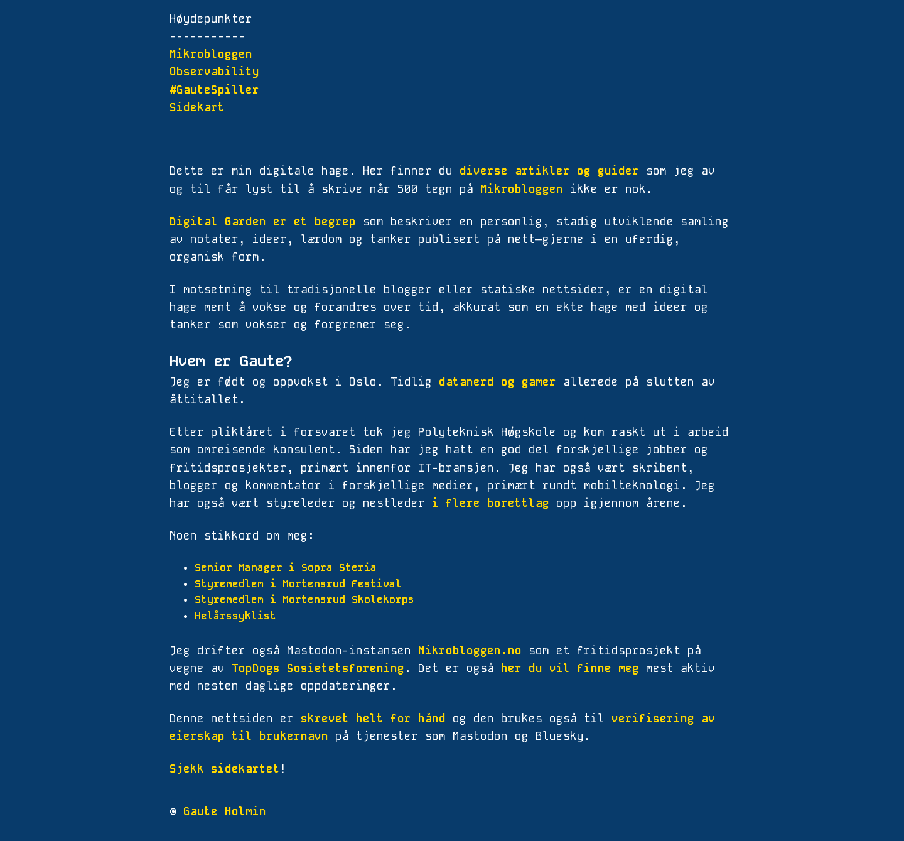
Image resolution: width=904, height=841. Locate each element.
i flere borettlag (490, 503)
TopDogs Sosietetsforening (318, 668)
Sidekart (197, 107)
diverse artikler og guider (549, 171)
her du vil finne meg (570, 668)
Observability (214, 72)
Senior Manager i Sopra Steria (286, 567)
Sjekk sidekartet (225, 769)
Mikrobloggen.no (470, 651)
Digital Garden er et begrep (263, 222)
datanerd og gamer (497, 382)
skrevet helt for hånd (373, 718)
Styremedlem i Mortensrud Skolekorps (304, 599)
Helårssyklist (235, 615)
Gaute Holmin (224, 811)
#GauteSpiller (214, 90)
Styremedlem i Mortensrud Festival (298, 583)
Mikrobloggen (211, 54)
